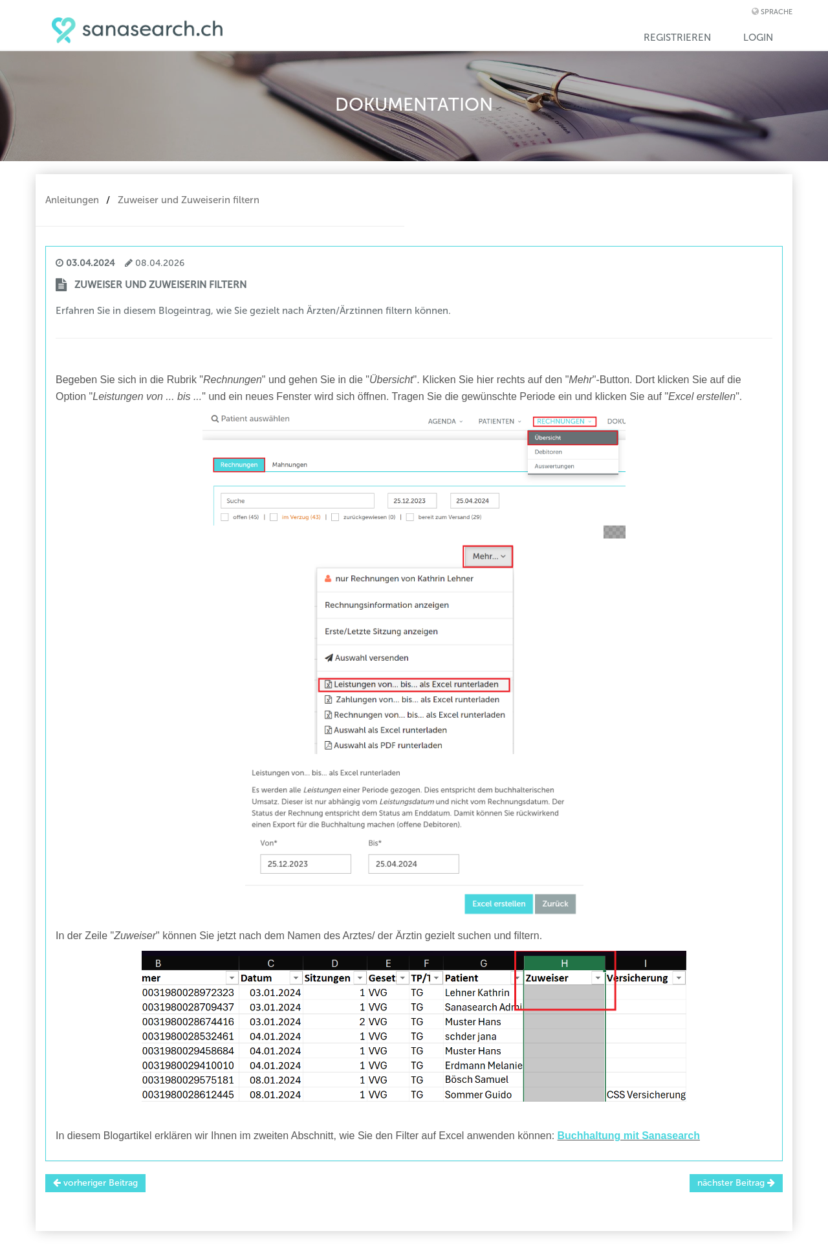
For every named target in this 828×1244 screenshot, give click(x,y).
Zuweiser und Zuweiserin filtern (188, 200)
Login (758, 37)
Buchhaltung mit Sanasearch (629, 1135)
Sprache (776, 12)
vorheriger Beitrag (95, 1182)
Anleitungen (72, 200)
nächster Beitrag (736, 1182)
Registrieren (677, 37)
